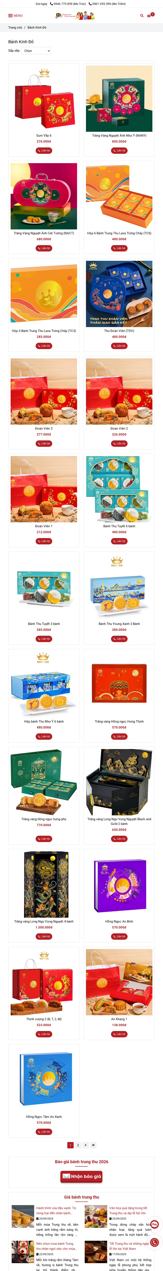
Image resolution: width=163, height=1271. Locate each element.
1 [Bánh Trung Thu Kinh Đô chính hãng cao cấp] (70, 1145)
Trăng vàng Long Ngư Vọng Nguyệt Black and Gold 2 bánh (119, 821)
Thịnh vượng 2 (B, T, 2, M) (44, 1019)
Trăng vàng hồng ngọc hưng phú (43, 819)
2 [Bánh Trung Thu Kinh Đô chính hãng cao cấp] (78, 1145)
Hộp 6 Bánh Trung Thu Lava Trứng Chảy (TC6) (119, 233)
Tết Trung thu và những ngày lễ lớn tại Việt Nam (129, 1246)
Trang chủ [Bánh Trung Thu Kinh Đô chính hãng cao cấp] (15, 27)
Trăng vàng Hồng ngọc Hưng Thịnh (119, 721)
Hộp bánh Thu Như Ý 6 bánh (44, 721)
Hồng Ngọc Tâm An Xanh (44, 1117)
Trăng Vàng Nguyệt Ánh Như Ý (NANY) (119, 135)
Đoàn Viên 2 (119, 428)
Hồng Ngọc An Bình (119, 921)
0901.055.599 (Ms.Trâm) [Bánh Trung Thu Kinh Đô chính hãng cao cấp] (107, 4)
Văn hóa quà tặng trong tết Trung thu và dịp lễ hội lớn (128, 1210)
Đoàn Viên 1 (43, 526)
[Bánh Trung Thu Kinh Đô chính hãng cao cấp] (151, 16)
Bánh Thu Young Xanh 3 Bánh (119, 624)
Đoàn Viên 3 (43, 428)
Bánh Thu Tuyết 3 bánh (44, 624)
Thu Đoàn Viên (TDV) (119, 331)
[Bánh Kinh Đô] (81, 15)
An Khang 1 (119, 1019)
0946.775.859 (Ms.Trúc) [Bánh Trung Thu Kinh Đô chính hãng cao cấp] (68, 4)
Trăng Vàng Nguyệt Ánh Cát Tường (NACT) (44, 233)
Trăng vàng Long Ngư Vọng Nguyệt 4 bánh (43, 921)
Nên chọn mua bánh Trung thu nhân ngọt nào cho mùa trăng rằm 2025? (55, 1246)
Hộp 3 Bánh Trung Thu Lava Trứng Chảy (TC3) (44, 331)
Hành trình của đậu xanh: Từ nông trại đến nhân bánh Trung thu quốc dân (56, 1211)
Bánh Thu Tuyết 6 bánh (119, 526)
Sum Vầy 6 (43, 135)
